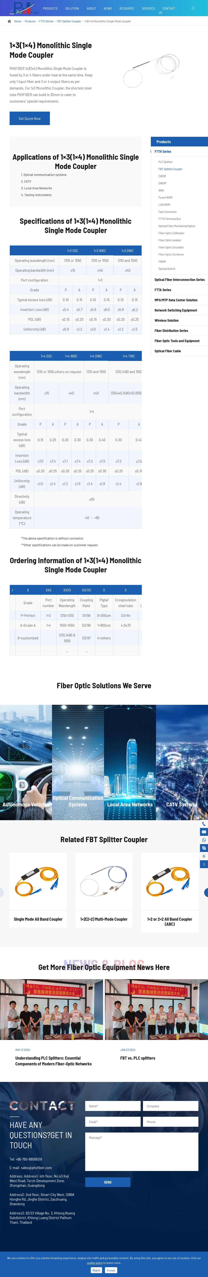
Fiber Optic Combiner (171, 254)
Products (50, 8)
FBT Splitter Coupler (69, 21)
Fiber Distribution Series (171, 330)
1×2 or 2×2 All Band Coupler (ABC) (169, 925)
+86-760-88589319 (25, 1159)
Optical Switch (166, 268)
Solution (72, 8)
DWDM (162, 183)
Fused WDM (165, 197)
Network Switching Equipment (176, 310)
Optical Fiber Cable (168, 351)
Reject (96, 1270)
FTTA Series (163, 290)
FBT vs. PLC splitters (137, 1057)
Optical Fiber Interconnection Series (180, 279)
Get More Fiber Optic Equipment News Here (104, 966)
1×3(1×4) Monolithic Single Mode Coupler (107, 21)
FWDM (162, 261)
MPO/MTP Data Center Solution (176, 300)
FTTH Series (46, 21)
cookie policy (95, 1262)
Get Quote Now (30, 118)
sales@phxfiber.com (32, 1167)
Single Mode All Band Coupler (38, 922)
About (91, 8)
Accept (111, 1270)
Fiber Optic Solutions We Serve (104, 688)
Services (148, 8)
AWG (161, 190)
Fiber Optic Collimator (171, 233)
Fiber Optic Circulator (171, 247)
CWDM (162, 176)
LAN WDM (164, 204)
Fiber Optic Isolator (169, 240)
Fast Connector (167, 211)
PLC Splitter (165, 162)
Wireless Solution (167, 320)
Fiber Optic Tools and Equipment (177, 341)
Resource (127, 8)
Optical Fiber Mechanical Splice (176, 226)
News (108, 8)
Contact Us (167, 10)
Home (17, 21)
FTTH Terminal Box (169, 218)
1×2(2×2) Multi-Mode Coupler (104, 922)
